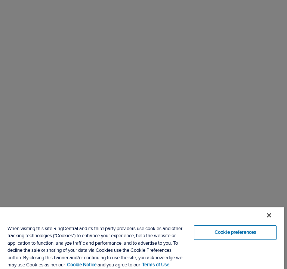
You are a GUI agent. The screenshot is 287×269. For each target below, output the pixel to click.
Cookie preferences (235, 232)
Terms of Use (155, 265)
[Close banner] (269, 215)
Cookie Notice (81, 265)
